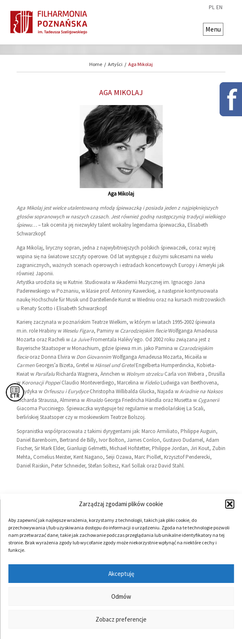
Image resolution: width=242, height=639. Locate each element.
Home (95, 64)
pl (212, 7)
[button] (229, 504)
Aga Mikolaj (140, 64)
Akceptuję (121, 574)
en (219, 7)
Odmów (121, 596)
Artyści (115, 64)
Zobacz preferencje (121, 619)
